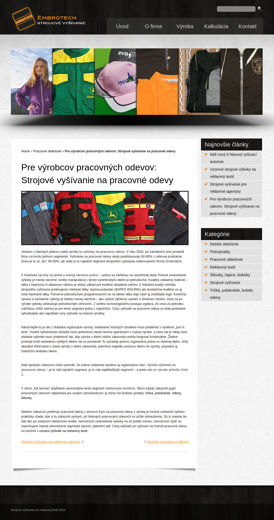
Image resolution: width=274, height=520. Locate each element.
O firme (153, 26)
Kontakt (248, 26)
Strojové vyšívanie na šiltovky (168, 442)
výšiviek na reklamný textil (68, 431)
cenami (44, 431)
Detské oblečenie (224, 244)
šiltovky (26, 398)
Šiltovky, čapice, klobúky (230, 275)
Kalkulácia (216, 26)
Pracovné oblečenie (226, 259)
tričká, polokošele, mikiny (163, 393)
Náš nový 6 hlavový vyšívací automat (233, 158)
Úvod (122, 26)
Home (25, 151)
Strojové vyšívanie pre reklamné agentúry (228, 188)
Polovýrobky (220, 252)
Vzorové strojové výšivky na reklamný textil (233, 173)
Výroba (185, 26)
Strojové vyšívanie (225, 282)
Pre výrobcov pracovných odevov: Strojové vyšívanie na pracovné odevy (234, 206)
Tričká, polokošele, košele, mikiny (232, 294)
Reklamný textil (222, 267)
